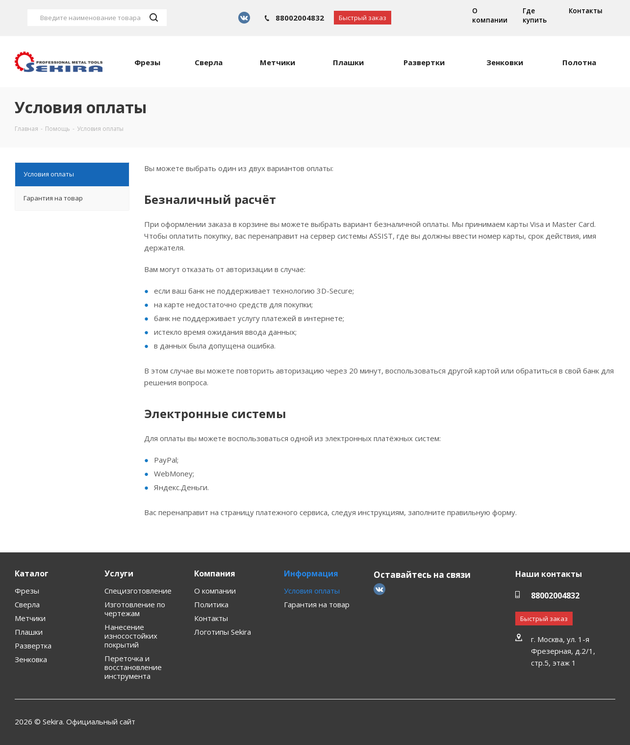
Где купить (535, 15)
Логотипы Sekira (222, 632)
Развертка (33, 645)
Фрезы (27, 591)
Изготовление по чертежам (134, 608)
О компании (489, 15)
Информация (311, 573)
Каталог (32, 573)
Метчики (30, 618)
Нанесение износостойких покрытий (130, 635)
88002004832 (300, 18)
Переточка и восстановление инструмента (133, 667)
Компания (214, 573)
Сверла (27, 604)
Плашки (29, 632)
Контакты (586, 10)
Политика (211, 604)
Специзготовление (138, 591)
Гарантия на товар (317, 604)
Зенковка (31, 659)
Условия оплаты (312, 591)
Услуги (118, 573)
